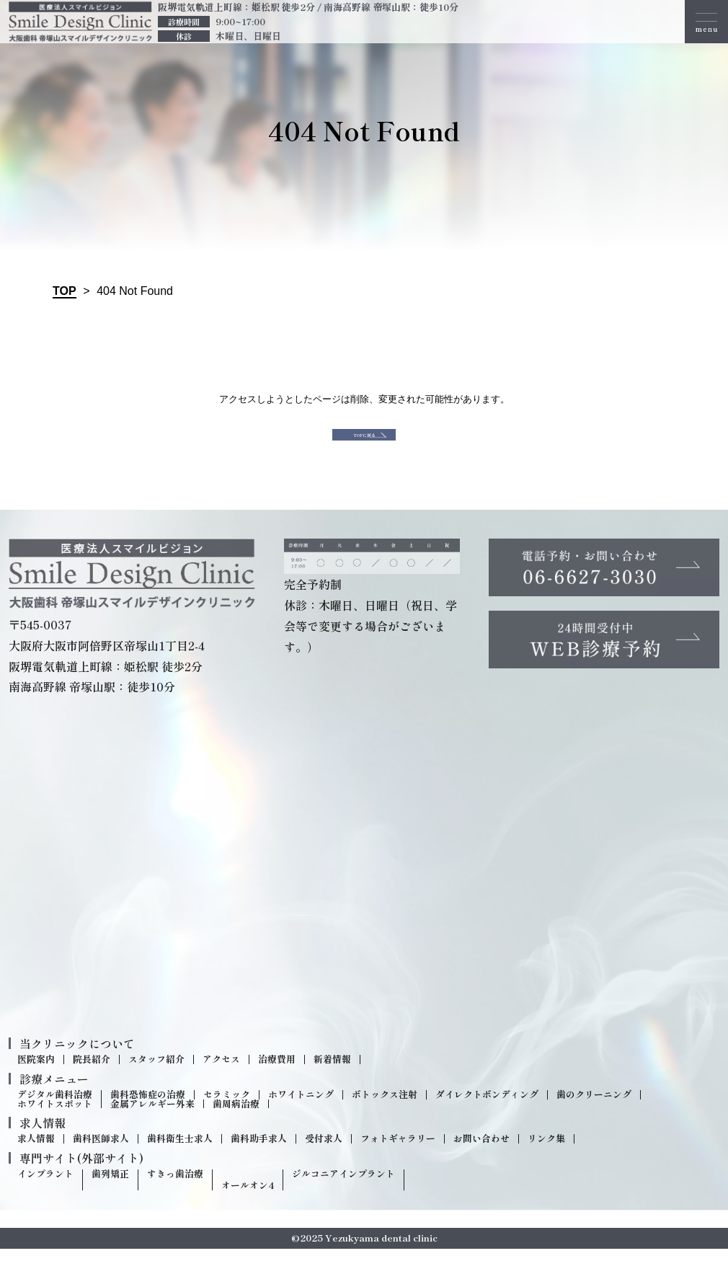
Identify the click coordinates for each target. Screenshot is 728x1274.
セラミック (226, 1120)
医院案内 (36, 1084)
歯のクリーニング (593, 1120)
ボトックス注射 (384, 1120)
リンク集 (546, 1164)
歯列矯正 (110, 1199)
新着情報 (332, 1084)
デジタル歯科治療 (54, 1120)
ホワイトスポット (54, 1129)
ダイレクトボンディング (486, 1120)
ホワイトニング (301, 1120)
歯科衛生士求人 (180, 1164)
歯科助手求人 (259, 1164)
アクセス (221, 1084)
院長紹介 (91, 1084)
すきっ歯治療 (175, 1199)
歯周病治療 (236, 1129)
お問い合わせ (481, 1164)
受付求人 (323, 1164)
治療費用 (277, 1084)
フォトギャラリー (397, 1164)
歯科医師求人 (101, 1164)
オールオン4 (247, 1211)
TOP (64, 291)
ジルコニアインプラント (343, 1199)
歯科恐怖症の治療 (147, 1120)
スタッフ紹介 (156, 1084)
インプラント (45, 1199)
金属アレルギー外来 (152, 1129)
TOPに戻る (364, 447)
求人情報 (36, 1164)
